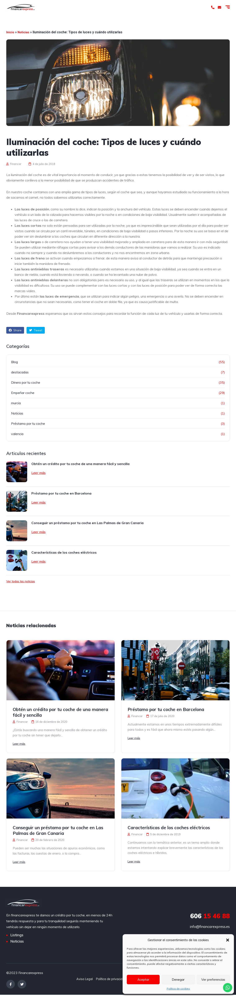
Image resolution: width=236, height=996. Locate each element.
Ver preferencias (213, 980)
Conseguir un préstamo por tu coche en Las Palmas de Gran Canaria (87, 523)
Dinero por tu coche (25, 382)
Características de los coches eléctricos (64, 552)
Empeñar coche (22, 393)
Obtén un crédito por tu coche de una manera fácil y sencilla (80, 464)
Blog (14, 362)
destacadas (20, 372)
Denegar (178, 980)
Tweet (35, 330)
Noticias (24, 32)
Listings (16, 936)
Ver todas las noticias (20, 581)
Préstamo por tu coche (28, 423)
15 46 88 (210, 917)
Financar (13, 164)
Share (15, 330)
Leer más (38, 473)
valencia (17, 434)
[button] (228, 940)
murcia (16, 403)
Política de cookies (178, 988)
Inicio (10, 32)
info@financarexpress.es (210, 928)
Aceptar (143, 980)
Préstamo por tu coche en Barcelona (61, 493)
